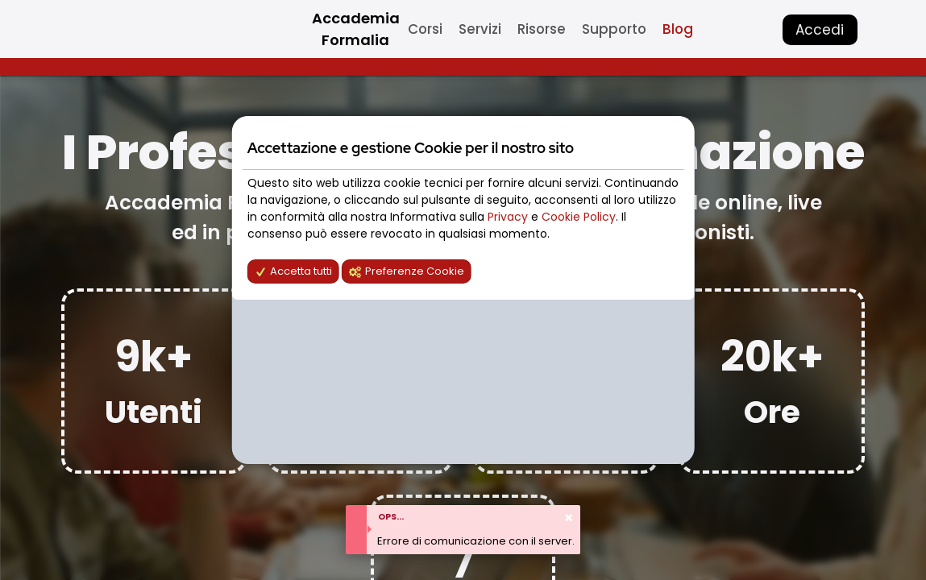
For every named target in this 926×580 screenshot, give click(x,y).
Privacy (509, 217)
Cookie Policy (579, 217)
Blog (677, 29)
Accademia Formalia (356, 29)
